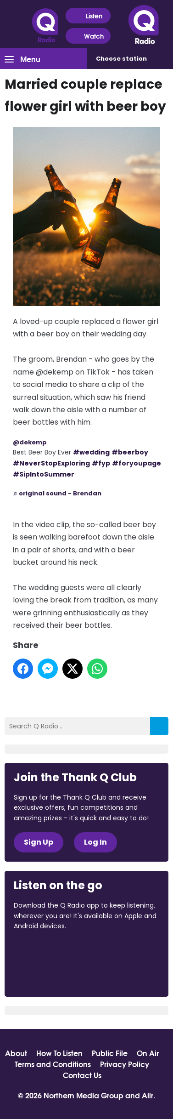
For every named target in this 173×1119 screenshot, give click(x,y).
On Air (148, 1052)
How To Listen (59, 1052)
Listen (88, 16)
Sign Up (38, 842)
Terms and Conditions (53, 1063)
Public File (110, 1052)
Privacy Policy (124, 1063)
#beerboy (130, 452)
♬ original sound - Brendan (57, 493)
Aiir (147, 1095)
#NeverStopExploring (51, 463)
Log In (95, 842)
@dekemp (30, 442)
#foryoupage (136, 463)
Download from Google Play (49, 974)
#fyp (101, 463)
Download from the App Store (49, 950)
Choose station (121, 58)
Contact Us (82, 1074)
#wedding (91, 452)
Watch (88, 36)
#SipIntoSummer (43, 474)
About (16, 1052)
